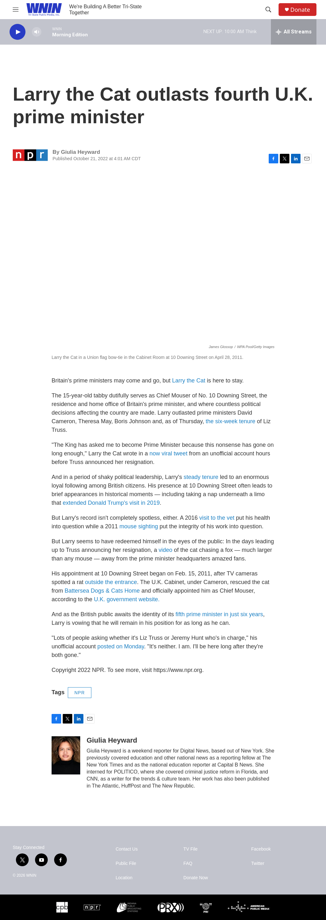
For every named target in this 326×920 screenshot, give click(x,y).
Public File (126, 863)
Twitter (257, 863)
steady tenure (201, 477)
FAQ (187, 863)
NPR (79, 692)
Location (124, 877)
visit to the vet (216, 518)
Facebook (261, 849)
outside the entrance (111, 582)
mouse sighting (138, 526)
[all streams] (293, 32)
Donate (300, 9)
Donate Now (195, 877)
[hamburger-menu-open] (16, 9)
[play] (17, 32)
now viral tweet (169, 453)
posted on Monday (120, 646)
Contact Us (127, 849)
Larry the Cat (188, 380)
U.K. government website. (126, 599)
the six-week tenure (230, 421)
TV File (190, 849)
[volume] (36, 32)
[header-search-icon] (268, 9)
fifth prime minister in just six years (219, 614)
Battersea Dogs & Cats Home (102, 591)
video (165, 550)
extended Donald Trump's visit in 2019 (111, 503)
